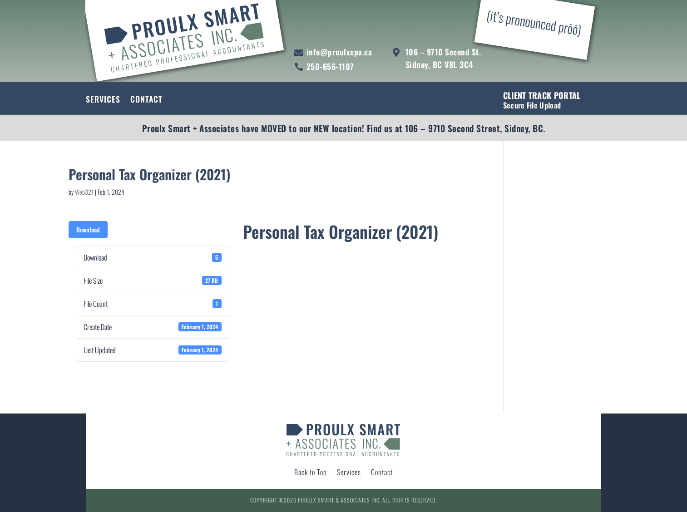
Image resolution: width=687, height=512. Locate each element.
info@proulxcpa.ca (339, 52)
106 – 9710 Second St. (443, 52)
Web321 (84, 192)
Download (88, 229)
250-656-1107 (330, 66)
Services (103, 100)
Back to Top (310, 473)
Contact (146, 100)
